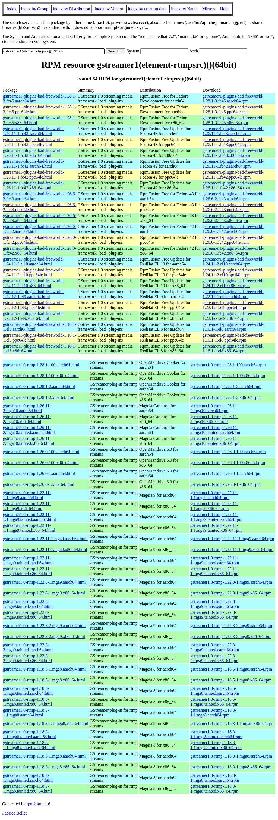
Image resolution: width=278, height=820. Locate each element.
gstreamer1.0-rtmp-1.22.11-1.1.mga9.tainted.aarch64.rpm (216, 517)
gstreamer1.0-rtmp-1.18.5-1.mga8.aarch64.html (44, 669)
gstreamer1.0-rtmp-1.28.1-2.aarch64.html (39, 386)
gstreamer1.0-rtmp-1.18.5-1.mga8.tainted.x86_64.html (27, 701)
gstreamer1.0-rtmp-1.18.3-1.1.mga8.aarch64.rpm (213, 712)
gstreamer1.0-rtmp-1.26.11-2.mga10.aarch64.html (27, 408)
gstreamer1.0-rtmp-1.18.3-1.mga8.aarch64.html (44, 756)
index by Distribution (71, 9)
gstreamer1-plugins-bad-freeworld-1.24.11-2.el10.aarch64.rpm (233, 261)
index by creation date (147, 9)
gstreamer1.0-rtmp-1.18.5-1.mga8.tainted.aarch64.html (28, 691)
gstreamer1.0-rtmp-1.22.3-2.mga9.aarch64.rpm (231, 625)
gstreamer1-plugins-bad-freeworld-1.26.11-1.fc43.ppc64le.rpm (233, 142)
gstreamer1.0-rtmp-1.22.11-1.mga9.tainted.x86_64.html (27, 571)
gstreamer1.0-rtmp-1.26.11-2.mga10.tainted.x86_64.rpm (215, 441)
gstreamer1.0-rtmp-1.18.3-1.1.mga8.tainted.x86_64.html (29, 745)
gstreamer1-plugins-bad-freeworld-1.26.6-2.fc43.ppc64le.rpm (233, 207)
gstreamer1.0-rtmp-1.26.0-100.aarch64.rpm (228, 451)
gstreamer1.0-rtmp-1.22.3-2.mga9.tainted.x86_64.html (27, 658)
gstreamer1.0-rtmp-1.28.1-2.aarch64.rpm (225, 386)
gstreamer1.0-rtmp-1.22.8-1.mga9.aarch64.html (44, 582)
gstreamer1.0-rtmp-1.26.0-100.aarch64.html (41, 451)
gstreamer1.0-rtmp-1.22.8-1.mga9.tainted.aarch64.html (28, 604)
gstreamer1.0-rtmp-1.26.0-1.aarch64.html (39, 473)
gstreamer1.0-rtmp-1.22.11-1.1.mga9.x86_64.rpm (214, 506)
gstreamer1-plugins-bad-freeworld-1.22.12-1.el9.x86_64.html (33, 316)
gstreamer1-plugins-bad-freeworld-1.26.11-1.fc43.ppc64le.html (33, 142)
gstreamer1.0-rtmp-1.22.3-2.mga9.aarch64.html (44, 625)
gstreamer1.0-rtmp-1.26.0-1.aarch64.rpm (225, 473)
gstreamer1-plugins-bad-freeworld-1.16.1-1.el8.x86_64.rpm (233, 348)
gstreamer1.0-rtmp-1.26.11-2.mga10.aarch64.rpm (214, 408)
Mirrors (209, 9)
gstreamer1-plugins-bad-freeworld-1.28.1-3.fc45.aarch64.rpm (233, 98)
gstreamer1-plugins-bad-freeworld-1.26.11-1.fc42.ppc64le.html (33, 174)
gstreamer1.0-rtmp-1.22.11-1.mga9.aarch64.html (45, 538)
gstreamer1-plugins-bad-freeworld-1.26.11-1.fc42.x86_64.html (33, 185)
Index (11, 9)
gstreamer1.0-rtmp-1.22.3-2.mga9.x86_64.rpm (230, 636)
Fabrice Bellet (14, 813)
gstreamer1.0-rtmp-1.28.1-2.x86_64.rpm (225, 397)
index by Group (34, 9)
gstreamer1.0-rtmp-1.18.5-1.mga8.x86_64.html (44, 680)
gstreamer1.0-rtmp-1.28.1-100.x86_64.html (41, 375)
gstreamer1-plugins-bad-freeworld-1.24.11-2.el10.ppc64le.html (33, 272)
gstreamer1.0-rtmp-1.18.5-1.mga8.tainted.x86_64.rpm (214, 701)
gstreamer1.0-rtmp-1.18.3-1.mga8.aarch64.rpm (231, 756)
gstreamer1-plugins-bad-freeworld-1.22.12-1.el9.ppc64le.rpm (233, 305)
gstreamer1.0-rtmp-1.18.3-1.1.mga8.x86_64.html (45, 723)
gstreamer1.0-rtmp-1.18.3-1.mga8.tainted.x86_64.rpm (214, 788)
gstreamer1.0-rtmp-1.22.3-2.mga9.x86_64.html (44, 636)
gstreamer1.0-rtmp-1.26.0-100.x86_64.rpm (227, 462)
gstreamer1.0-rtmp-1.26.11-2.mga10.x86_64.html (27, 419)
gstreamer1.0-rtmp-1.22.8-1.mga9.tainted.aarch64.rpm (214, 604)
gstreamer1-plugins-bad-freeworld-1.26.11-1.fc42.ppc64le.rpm (233, 174)
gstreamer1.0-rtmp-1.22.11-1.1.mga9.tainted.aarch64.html (29, 517)
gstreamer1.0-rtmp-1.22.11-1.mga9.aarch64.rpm (232, 538)
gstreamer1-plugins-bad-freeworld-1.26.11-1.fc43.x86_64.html (33, 153)
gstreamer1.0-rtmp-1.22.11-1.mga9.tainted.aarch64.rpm (214, 560)
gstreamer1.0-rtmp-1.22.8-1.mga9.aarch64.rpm (231, 582)
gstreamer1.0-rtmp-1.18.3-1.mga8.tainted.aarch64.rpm (214, 778)
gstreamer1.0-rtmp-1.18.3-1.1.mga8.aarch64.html (26, 712)
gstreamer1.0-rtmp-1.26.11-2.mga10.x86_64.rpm (214, 419)
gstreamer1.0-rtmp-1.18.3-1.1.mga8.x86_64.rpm (232, 723)
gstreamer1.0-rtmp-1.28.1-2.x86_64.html (38, 397)
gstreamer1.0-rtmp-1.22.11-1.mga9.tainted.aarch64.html (28, 560)
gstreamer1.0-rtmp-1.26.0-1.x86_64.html (38, 484)
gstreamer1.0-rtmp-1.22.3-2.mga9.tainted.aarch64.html (28, 647)
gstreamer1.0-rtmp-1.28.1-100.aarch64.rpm (228, 364)
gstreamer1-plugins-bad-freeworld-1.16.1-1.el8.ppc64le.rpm (233, 337)
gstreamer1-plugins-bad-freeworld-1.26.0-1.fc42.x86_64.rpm (233, 250)
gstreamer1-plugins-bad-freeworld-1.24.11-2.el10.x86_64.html (33, 283)
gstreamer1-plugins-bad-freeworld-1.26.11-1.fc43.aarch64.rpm (233, 131)
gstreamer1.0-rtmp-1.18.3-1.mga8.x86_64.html (44, 767)
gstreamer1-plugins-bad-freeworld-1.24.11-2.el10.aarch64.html (33, 261)
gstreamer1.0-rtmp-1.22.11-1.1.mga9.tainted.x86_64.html (29, 528)
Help (224, 9)
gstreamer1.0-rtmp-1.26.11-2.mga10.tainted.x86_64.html (28, 441)
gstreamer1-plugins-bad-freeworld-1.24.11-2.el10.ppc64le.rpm (233, 272)
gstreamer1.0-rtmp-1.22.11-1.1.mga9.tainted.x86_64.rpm (216, 528)
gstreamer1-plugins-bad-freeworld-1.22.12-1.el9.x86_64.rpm (233, 316)
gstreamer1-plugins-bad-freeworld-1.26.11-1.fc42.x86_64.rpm (233, 185)
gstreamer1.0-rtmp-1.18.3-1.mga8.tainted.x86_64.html (27, 788)
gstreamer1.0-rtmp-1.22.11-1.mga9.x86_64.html (45, 549)
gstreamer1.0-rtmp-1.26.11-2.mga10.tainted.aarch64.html (29, 430)
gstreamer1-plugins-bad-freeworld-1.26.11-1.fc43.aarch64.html (33, 131)
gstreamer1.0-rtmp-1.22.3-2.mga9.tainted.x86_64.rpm (214, 658)
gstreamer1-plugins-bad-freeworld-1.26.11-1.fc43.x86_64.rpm (233, 153)
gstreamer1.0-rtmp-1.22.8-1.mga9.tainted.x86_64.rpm (214, 614)
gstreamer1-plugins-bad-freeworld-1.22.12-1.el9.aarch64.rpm (233, 294)
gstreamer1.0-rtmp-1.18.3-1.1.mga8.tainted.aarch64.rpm (216, 734)
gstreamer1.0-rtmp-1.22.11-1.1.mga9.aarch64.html (27, 495)
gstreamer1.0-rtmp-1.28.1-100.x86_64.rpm (227, 375)
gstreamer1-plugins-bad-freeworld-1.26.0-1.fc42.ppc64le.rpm (233, 240)
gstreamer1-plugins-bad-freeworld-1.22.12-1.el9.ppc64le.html (33, 305)
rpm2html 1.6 (38, 804)
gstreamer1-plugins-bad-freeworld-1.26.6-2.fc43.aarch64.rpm (233, 196)
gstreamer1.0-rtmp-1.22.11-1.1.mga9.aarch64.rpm (214, 495)
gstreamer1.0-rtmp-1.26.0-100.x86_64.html (41, 462)
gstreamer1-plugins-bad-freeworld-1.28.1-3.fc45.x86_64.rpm (233, 120)
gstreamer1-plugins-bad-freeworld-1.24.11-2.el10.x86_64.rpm (233, 283)
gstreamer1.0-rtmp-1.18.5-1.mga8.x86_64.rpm (230, 680)
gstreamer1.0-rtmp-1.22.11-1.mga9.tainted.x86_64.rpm (214, 571)
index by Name (184, 9)
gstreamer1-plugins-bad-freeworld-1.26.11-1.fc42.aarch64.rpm (233, 163)
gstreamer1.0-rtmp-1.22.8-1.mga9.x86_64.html (44, 593)
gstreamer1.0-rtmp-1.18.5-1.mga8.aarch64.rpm (231, 669)
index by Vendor (109, 9)
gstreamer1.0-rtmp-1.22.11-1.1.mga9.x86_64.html (27, 506)
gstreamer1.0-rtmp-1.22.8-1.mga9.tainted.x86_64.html (27, 614)
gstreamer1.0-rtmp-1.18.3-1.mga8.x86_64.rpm (230, 767)
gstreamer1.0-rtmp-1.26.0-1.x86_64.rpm (225, 484)
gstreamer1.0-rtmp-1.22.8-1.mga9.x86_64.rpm (230, 593)
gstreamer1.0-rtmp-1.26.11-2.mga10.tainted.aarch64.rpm (215, 430)
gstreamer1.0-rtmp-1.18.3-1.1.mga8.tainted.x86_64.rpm (216, 745)
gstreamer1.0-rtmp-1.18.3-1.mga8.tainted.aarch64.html (28, 778)
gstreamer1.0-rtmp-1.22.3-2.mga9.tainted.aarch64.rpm (214, 647)
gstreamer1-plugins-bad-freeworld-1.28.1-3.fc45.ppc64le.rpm (233, 109)
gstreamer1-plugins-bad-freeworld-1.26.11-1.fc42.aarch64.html (33, 163)
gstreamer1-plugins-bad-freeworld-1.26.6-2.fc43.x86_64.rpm (233, 218)
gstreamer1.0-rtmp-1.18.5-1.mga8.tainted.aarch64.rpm (214, 691)
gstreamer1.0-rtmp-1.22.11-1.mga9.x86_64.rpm (231, 549)
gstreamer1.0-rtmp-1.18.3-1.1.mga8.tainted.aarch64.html (29, 734)
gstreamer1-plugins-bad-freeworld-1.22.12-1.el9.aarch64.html (33, 294)
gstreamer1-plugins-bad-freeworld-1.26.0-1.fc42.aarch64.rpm (233, 229)
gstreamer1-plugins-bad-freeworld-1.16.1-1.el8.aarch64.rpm (233, 326)
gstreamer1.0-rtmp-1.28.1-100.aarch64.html (41, 364)
